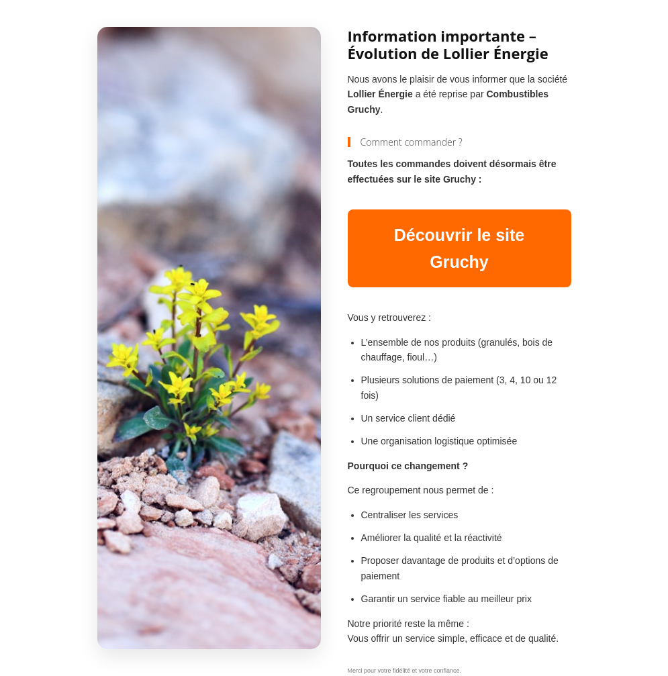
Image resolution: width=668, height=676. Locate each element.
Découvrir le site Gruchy (459, 248)
